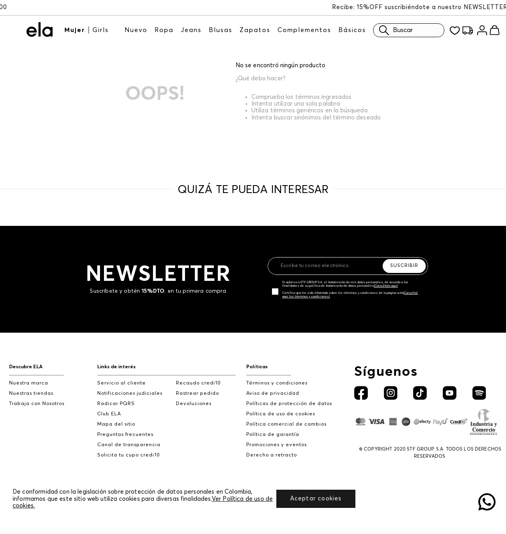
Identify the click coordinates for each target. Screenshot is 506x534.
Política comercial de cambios (286, 424)
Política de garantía (272, 434)
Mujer (74, 30)
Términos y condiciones (277, 383)
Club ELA (109, 414)
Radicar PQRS (116, 403)
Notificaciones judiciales (129, 393)
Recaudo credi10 (198, 383)
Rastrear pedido (197, 393)
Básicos (352, 30)
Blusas (220, 30)
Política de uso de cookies (280, 414)
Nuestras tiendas (31, 393)
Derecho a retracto (271, 455)
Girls (101, 30)
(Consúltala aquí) (386, 286)
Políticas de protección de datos (289, 403)
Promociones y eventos (276, 444)
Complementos (304, 30)
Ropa (164, 30)
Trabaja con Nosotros (36, 403)
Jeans (191, 30)
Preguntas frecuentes (125, 434)
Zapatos (255, 30)
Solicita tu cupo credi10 (128, 455)
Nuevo (136, 30)
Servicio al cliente (121, 383)
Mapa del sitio (116, 424)
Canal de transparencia (128, 444)
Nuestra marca (28, 383)
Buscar (394, 30)
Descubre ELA (26, 366)
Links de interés (116, 366)
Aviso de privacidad (272, 393)
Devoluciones (193, 403)
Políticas (257, 366)
